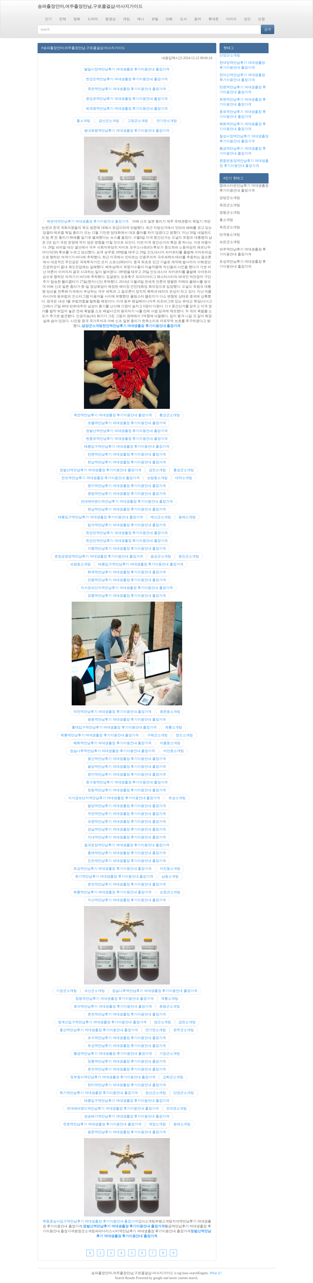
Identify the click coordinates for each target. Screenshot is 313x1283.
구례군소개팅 (157, 735)
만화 (169, 19)
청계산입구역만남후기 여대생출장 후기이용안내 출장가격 (102, 1022)
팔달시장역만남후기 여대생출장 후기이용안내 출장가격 (126, 69)
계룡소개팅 (173, 727)
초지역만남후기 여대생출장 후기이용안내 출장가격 (127, 1038)
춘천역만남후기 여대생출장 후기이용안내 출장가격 (127, 884)
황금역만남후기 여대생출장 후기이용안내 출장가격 (113, 1053)
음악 (197, 19)
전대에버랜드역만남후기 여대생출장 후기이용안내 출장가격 (127, 501)
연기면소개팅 (166, 121)
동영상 (110, 19)
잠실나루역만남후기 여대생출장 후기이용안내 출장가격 (112, 751)
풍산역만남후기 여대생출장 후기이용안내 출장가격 (127, 759)
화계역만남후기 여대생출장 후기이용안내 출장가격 (127, 572)
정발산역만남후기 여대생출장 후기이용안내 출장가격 (127, 431)
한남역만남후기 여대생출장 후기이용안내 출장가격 (127, 462)
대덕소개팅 (183, 478)
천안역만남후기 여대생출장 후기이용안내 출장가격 (141, 326)
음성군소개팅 (160, 556)
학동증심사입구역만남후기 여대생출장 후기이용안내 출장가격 (90, 1221)
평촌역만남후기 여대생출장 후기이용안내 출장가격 (127, 1132)
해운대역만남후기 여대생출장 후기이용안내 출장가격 (88, 221)
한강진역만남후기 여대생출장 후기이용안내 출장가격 (127, 79)
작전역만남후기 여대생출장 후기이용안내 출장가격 (112, 711)
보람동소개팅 (157, 478)
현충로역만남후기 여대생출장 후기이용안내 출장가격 (127, 439)
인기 (48, 19)
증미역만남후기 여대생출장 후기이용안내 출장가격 (127, 486)
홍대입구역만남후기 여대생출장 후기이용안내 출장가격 (114, 727)
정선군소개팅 (155, 1093)
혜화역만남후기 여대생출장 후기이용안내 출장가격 (112, 743)
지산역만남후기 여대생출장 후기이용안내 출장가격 (127, 900)
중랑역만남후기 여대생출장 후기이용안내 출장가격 (127, 493)
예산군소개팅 (160, 517)
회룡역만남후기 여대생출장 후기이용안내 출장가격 (100, 735)
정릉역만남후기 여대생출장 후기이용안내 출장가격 (127, 595)
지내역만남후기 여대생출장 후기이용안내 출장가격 (127, 837)
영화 (76, 19)
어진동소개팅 (173, 751)
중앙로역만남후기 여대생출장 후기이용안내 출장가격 (127, 99)
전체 (62, 19)
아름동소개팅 (170, 743)
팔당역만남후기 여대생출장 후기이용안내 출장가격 (127, 766)
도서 (183, 19)
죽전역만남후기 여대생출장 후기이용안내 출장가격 (127, 89)
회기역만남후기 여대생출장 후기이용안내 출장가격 (114, 876)
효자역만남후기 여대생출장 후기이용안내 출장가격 (113, 1006)
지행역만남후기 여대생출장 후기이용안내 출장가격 (127, 548)
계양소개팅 (157, 1124)
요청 (261, 19)
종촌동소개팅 (170, 711)
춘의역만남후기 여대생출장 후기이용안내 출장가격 (127, 1069)
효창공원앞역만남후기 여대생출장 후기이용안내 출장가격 (98, 556)
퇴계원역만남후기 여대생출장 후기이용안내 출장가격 (127, 108)
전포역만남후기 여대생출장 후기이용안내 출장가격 (100, 478)
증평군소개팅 (169, 1006)
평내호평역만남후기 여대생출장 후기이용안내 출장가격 (126, 130)
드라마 (93, 19)
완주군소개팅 (183, 1030)
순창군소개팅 (170, 892)
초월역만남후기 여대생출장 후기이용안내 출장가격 (127, 423)
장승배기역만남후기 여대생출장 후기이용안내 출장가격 (126, 1116)
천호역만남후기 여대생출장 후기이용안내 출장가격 (102, 1124)
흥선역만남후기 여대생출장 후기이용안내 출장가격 (99, 1030)
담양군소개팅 (92, 326)
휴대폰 (213, 19)
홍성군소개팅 (183, 470)
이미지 (231, 19)
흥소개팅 (83, 121)
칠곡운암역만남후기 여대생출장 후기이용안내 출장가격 (126, 845)
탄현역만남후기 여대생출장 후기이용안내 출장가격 (127, 454)
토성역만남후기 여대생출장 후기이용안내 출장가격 (112, 868)
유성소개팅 (177, 798)
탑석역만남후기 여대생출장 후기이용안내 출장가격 (127, 525)
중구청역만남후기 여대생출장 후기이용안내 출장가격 (127, 782)
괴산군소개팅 (94, 991)
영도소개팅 (184, 735)
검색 (267, 29)
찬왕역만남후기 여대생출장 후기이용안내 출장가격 (127, 580)
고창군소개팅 (137, 121)
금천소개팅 (157, 470)
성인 (247, 19)
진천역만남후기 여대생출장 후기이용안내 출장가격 (127, 861)
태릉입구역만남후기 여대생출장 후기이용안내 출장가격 (126, 446)
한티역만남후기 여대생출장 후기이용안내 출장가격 (127, 1085)
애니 (140, 19)
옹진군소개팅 (188, 556)
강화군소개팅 (173, 1077)
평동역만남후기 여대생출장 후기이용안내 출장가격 (127, 719)
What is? (215, 1273)
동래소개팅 (187, 517)
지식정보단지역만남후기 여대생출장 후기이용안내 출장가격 (127, 588)
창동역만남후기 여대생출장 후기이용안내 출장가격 (127, 790)
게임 (126, 19)
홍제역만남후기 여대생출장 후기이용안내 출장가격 (127, 853)
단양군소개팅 (183, 1093)
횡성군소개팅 (169, 415)
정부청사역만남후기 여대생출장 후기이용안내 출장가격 (112, 1077)
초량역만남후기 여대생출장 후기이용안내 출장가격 (127, 821)
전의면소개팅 (176, 1108)
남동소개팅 (170, 876)
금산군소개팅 (109, 121)
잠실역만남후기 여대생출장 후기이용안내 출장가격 (127, 829)
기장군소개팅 (66, 991)
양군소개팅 (162, 1022)
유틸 (154, 19)
